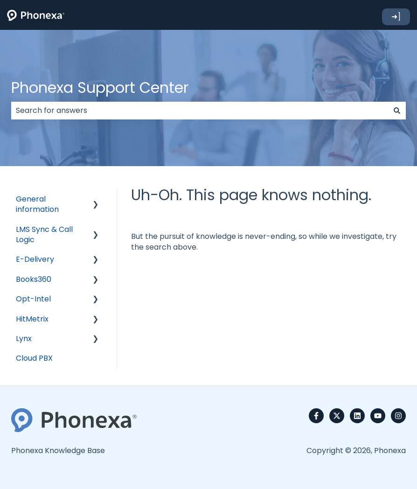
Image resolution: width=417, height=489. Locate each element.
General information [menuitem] (37, 204)
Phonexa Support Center (99, 87)
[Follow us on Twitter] (336, 415)
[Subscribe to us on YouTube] (377, 415)
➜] (396, 16)
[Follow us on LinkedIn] (357, 415)
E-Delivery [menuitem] (35, 259)
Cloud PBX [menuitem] (34, 358)
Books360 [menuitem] (33, 279)
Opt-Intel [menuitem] (33, 298)
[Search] (397, 110)
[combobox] (199, 110)
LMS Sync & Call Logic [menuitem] (44, 234)
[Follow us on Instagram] (398, 415)
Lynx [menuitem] (24, 338)
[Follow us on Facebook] (316, 415)
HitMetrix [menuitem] (32, 319)
